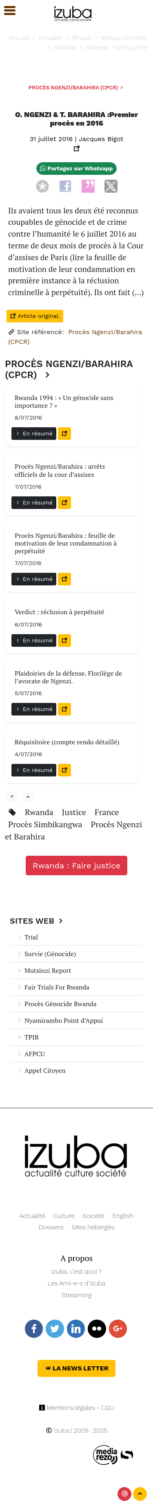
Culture (64, 1216)
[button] (6, 10)
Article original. (35, 316)
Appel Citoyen (41, 1070)
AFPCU (30, 1053)
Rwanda (64, 47)
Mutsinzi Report (43, 970)
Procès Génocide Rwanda (56, 1003)
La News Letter (76, 1368)
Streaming (77, 1295)
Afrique (82, 37)
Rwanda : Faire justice (116, 47)
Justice (75, 812)
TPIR (27, 1037)
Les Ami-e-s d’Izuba (76, 1283)
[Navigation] (73, 12)
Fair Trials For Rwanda (52, 987)
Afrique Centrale (124, 37)
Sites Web (37, 921)
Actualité (50, 37)
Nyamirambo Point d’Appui (59, 1020)
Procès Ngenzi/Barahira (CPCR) (76, 88)
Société (93, 1216)
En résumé (34, 433)
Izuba (57, 1430)
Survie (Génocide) (46, 953)
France (107, 812)
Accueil (19, 37)
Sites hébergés (93, 1227)
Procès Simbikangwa (46, 824)
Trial (27, 937)
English (123, 1216)
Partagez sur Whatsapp (76, 168)
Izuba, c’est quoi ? (76, 1271)
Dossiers (51, 1227)
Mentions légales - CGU (76, 1407)
